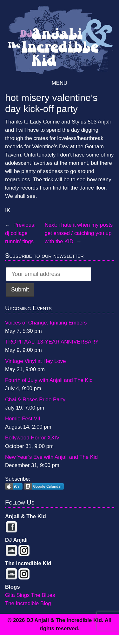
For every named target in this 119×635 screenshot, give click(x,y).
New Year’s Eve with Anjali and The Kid (51, 457)
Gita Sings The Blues (30, 595)
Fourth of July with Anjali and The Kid (49, 380)
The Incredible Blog (28, 603)
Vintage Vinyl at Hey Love (35, 361)
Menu (59, 83)
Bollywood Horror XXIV (32, 438)
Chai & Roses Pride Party (35, 400)
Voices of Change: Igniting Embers (46, 323)
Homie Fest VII (22, 419)
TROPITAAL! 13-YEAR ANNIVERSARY (52, 342)
